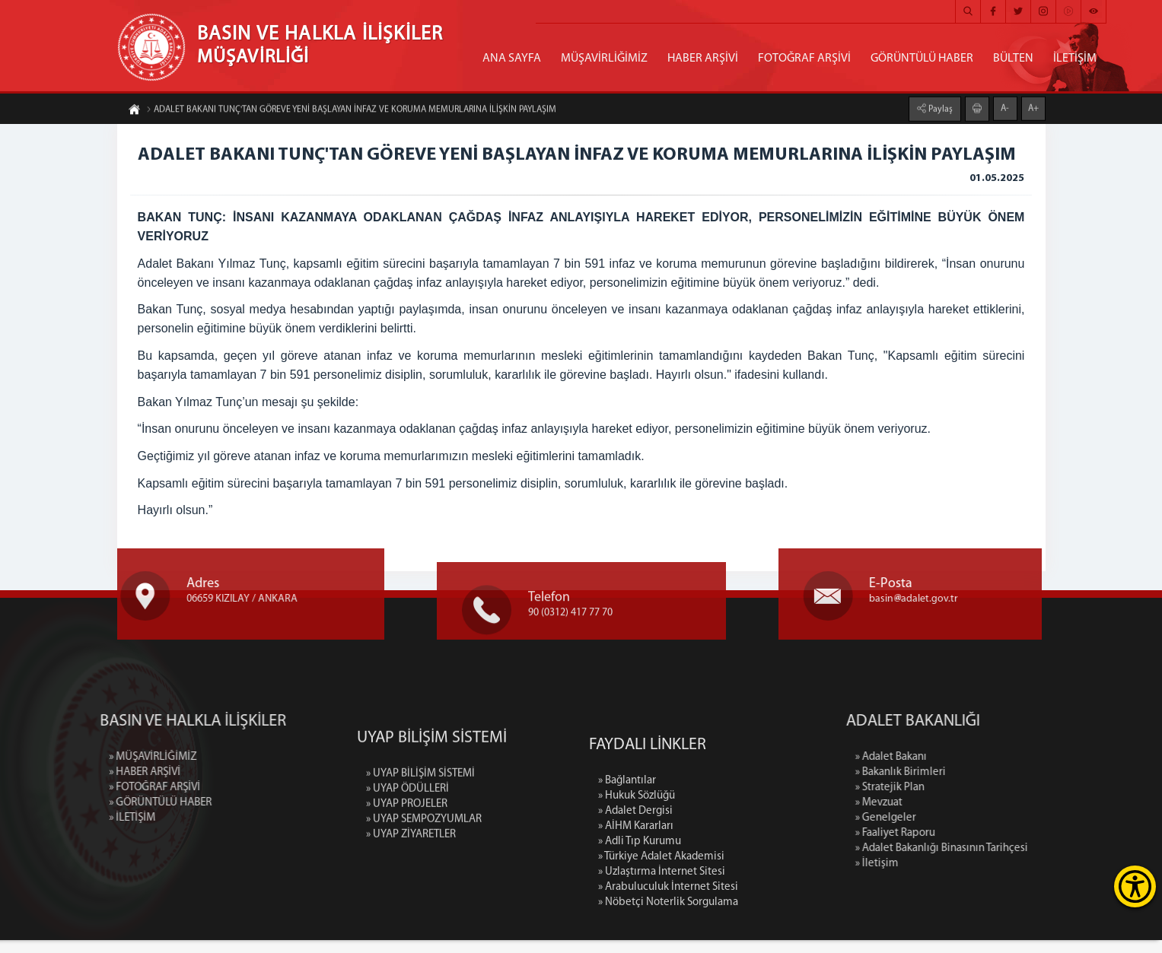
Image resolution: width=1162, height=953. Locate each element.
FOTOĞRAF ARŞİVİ (804, 58)
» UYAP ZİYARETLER (411, 921)
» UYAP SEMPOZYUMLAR (424, 906)
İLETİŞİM (1075, 58)
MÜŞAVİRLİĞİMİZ (604, 58)
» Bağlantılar (627, 899)
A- (1005, 103)
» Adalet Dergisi (635, 930)
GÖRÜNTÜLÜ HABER (922, 58)
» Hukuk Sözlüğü (636, 914)
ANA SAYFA (511, 58)
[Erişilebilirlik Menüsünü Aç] (1135, 886)
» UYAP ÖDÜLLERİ (407, 876)
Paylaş (939, 104)
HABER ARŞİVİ (702, 58)
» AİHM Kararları (635, 945)
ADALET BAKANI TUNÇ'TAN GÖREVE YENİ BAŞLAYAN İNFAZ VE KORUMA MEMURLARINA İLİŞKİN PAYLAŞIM (351, 114)
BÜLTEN (1013, 58)
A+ (1033, 103)
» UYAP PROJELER (406, 891)
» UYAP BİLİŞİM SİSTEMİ (420, 860)
